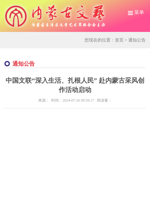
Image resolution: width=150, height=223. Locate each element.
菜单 (136, 12)
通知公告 (137, 40)
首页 (119, 40)
